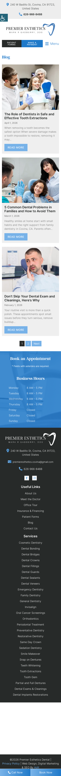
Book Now (45, 772)
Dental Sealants (30, 577)
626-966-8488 (30, 14)
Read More (16, 147)
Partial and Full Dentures (31, 683)
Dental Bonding (30, 548)
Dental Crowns (31, 560)
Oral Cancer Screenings (30, 612)
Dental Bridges (31, 554)
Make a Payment (32, 43)
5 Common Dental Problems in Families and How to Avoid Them (29, 209)
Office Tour (30, 505)
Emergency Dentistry (30, 589)
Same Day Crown (30, 642)
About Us (30, 493)
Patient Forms (11, 43)
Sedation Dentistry (30, 648)
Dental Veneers (30, 583)
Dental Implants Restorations (30, 694)
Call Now (15, 772)
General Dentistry (30, 601)
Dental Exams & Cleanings (31, 688)
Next (37, 343)
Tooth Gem (30, 677)
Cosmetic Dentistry (30, 542)
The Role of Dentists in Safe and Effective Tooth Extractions (29, 116)
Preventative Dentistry (30, 630)
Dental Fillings (30, 566)
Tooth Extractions (30, 671)
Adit (36, 767)
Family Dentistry (31, 595)
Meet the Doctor (31, 499)
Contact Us (30, 528)
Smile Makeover (30, 653)
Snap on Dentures (30, 659)
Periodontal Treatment (30, 624)
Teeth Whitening (31, 665)
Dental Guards (30, 572)
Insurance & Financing (30, 510)
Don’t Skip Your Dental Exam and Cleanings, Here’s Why (29, 298)
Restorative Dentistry (30, 636)
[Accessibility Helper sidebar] (4, 18)
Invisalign (30, 607)
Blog (30, 522)
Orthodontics (31, 618)
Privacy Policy (11, 763)
